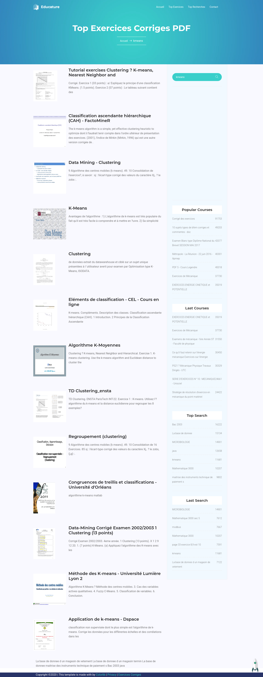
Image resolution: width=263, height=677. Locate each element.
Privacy (111, 674)
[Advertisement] (197, 143)
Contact (214, 7)
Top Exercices (175, 7)
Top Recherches (196, 7)
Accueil (160, 7)
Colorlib (100, 674)
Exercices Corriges (129, 674)
